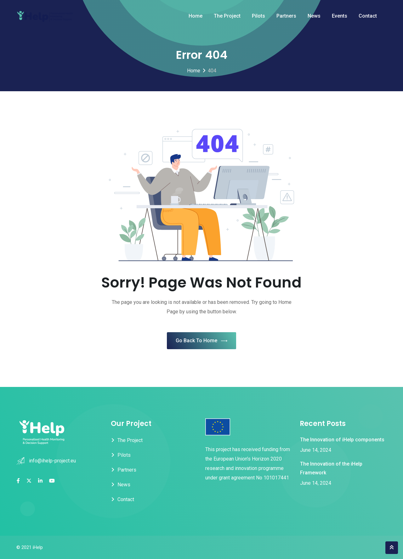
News (314, 16)
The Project (227, 16)
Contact (368, 16)
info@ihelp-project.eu (52, 461)
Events (339, 16)
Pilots (258, 16)
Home (195, 16)
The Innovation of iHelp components (342, 440)
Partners (286, 16)
